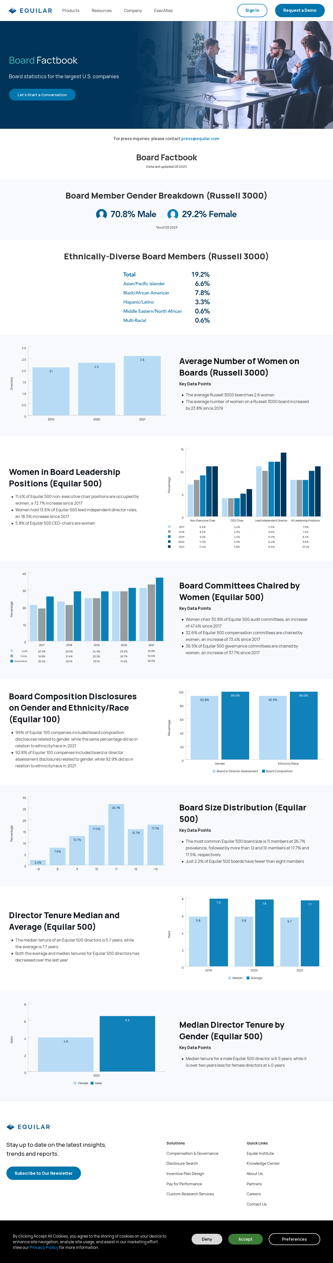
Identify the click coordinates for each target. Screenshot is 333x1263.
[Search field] (226, 10)
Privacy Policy (44, 1247)
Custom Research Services (190, 1193)
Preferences (294, 1239)
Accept (245, 1239)
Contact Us (257, 1204)
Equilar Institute (260, 1153)
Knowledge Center (263, 1163)
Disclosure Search (182, 1163)
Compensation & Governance (192, 1153)
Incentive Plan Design (185, 1173)
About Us (255, 1173)
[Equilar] (28, 1131)
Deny (207, 1239)
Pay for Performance (184, 1183)
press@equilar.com (200, 138)
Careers (254, 1193)
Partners (254, 1183)
